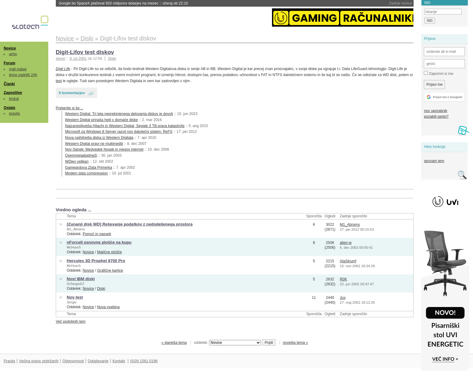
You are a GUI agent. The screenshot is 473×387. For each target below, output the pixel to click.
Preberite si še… (69, 108)
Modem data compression (86, 173)
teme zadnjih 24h (23, 75)
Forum (9, 63)
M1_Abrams (76, 229)
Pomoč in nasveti (97, 234)
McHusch (74, 247)
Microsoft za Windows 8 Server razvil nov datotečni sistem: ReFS (119, 132)
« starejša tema (174, 343)
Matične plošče (109, 252)
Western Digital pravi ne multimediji (94, 144)
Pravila (9, 361)
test (59, 81)
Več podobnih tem (71, 321)
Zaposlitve (13, 93)
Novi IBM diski (81, 279)
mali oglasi (18, 69)
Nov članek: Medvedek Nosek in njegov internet (104, 149)
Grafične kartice (110, 270)
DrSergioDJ (75, 284)
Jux (342, 298)
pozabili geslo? (436, 116)
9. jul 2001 (78, 58)
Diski (112, 58)
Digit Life (63, 69)
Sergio (71, 302)
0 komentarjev (72, 93)
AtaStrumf (348, 261)
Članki (9, 84)
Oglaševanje (98, 361)
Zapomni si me (438, 73)
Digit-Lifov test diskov (85, 52)
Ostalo (9, 108)
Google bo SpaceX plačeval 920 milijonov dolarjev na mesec (123, 3)
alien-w (345, 243)
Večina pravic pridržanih (39, 361)
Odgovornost (73, 361)
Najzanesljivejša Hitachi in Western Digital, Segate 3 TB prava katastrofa (125, 126)
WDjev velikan (77, 161)
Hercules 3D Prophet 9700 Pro (96, 260)
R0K (343, 279)
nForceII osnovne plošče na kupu (99, 242)
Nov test (75, 297)
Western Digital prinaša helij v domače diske (101, 120)
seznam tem (434, 161)
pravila (14, 113)
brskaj (14, 99)
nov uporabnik (435, 111)
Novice (10, 48)
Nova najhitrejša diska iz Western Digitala (99, 138)
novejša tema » (295, 343)
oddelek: (227, 343)
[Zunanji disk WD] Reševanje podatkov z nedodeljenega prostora (129, 224)
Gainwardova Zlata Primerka (88, 167)
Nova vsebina (108, 307)
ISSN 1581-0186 (143, 361)
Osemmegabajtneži (81, 155)
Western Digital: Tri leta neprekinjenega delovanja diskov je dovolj (119, 114)
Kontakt (119, 361)
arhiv (13, 54)
